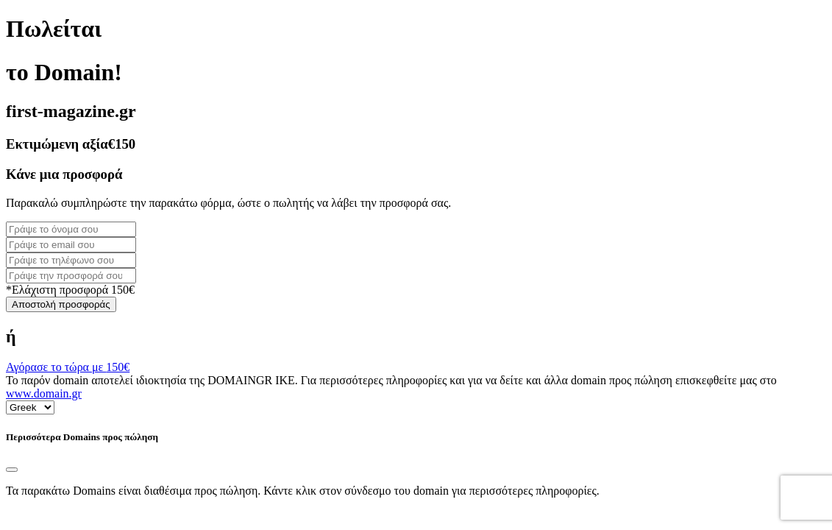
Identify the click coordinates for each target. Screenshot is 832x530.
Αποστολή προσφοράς (61, 304)
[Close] (12, 469)
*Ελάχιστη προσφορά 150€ (70, 289)
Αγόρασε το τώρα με (67, 367)
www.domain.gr (44, 393)
